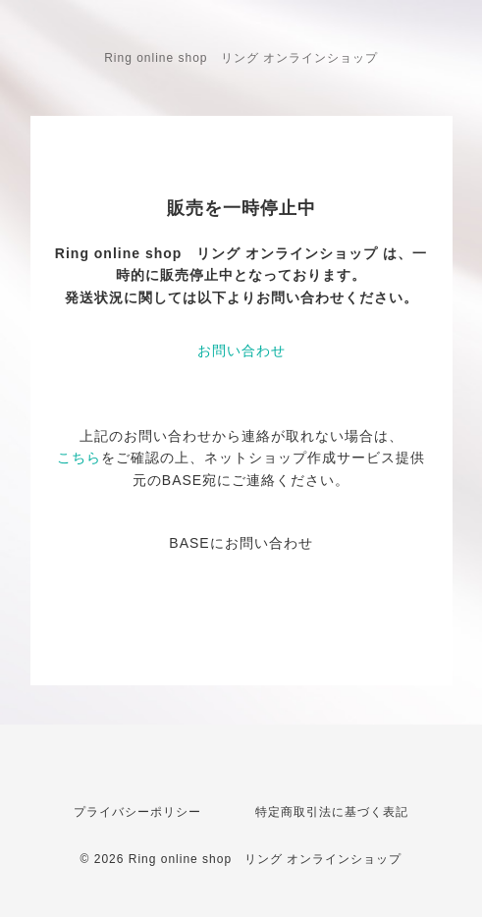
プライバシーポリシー (137, 812)
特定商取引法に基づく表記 (331, 812)
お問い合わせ (241, 350)
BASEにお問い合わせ (240, 543)
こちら (79, 457)
